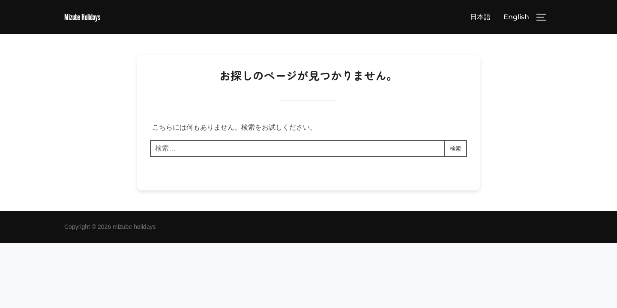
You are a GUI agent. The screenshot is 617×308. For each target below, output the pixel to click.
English (516, 18)
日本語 (480, 18)
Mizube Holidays (88, 17)
